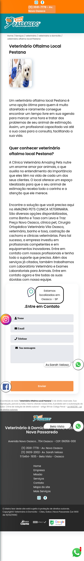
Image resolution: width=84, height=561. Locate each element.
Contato (38, 483)
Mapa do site (41, 487)
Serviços (38, 478)
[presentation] (42, 371)
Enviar (42, 386)
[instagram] (36, 3)
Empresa (39, 470)
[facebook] (42, 3)
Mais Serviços (41, 491)
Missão (37, 474)
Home (37, 466)
